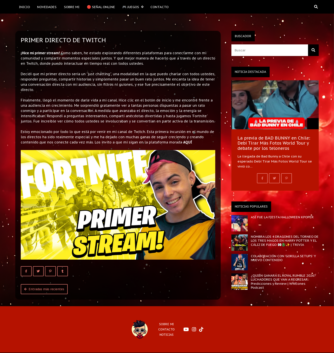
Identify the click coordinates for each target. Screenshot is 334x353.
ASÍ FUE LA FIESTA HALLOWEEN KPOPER (282, 217)
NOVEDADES (47, 7)
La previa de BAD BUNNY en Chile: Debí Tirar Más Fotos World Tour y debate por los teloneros (274, 143)
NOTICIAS (166, 335)
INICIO (24, 7)
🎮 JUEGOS (132, 6)
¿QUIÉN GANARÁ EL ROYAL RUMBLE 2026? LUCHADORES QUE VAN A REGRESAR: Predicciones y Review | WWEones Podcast (283, 281)
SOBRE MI (71, 7)
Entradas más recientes (44, 289)
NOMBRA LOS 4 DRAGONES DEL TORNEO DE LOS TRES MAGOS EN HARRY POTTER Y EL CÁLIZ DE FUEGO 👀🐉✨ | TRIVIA (285, 240)
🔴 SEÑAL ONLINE (101, 7)
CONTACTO (159, 7)
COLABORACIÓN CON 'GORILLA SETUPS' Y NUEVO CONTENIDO (283, 258)
